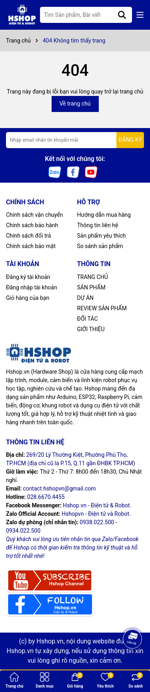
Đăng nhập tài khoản (31, 287)
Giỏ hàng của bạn (27, 298)
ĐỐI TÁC (87, 318)
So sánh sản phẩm (100, 246)
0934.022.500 (23, 530)
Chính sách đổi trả (28, 235)
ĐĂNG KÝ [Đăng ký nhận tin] (130, 139)
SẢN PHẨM (91, 287)
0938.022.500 (97, 522)
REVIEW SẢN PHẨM (102, 308)
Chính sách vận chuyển (34, 215)
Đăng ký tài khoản (28, 277)
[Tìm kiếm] (122, 15)
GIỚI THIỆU (91, 329)
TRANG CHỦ (92, 277)
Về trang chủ (75, 103)
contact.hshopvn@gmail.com (59, 488)
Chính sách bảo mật (31, 246)
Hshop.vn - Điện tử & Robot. (97, 505)
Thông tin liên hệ (97, 225)
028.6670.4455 (46, 497)
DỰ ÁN (85, 298)
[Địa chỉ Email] (75, 140)
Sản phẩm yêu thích (101, 235)
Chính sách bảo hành (32, 225)
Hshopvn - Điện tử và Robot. (96, 514)
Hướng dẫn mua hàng (104, 215)
